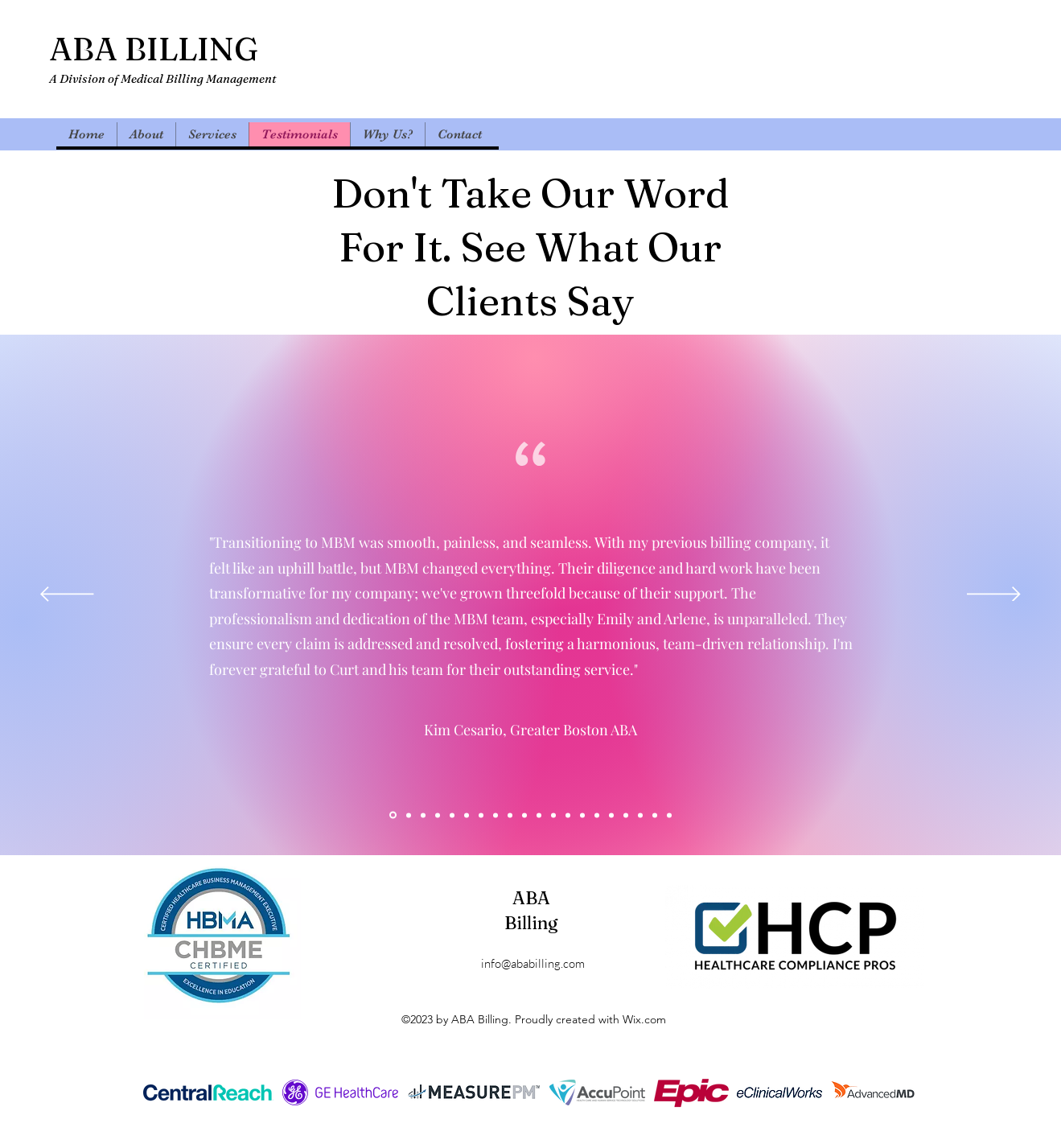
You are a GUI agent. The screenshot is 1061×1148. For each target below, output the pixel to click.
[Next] (994, 595)
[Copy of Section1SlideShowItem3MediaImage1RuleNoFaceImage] (452, 815)
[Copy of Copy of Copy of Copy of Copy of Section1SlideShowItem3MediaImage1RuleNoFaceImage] (611, 815)
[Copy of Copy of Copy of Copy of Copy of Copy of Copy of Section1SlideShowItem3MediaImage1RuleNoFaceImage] (640, 815)
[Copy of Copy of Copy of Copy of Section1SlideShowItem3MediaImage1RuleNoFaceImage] (495, 815)
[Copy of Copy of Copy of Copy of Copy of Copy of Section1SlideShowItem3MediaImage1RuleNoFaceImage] (625, 815)
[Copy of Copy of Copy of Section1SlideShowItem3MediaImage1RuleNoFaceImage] (408, 815)
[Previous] (67, 595)
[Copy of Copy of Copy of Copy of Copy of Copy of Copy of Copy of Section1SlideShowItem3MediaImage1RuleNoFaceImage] (654, 815)
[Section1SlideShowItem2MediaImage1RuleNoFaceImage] (437, 815)
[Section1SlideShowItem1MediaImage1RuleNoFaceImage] (393, 815)
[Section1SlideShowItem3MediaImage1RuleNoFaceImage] (423, 815)
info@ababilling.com (533, 963)
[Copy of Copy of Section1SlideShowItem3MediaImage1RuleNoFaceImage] (466, 815)
